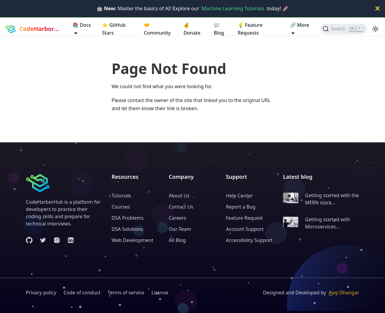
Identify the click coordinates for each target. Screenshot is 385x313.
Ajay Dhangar (343, 292)
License (160, 292)
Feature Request (244, 218)
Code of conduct (81, 292)
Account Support (244, 229)
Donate (191, 28)
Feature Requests (250, 28)
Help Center (239, 195)
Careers (177, 218)
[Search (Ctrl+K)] (343, 28)
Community (157, 28)
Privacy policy (41, 292)
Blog (219, 28)
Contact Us (181, 206)
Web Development (132, 240)
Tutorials (121, 195)
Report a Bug (240, 206)
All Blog (177, 240)
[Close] (377, 8)
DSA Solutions (127, 229)
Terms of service (126, 292)
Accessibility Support (249, 240)
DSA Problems (127, 218)
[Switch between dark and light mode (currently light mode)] (375, 29)
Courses (121, 206)
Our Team (180, 229)
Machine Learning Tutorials (233, 8)
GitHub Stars (113, 28)
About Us (179, 195)
